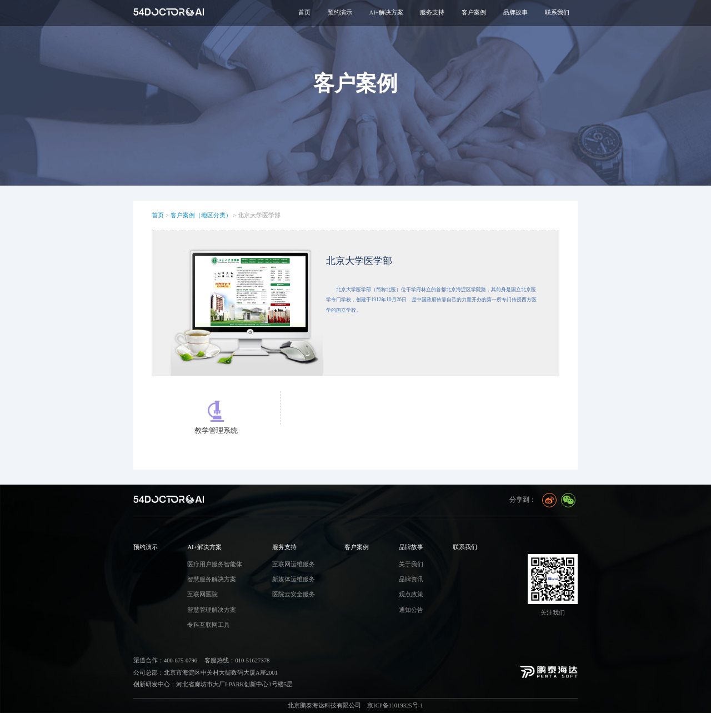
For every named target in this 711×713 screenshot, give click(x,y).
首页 (304, 12)
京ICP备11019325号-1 (395, 705)
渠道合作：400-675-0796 (165, 660)
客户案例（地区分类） (201, 215)
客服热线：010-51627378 (236, 660)
